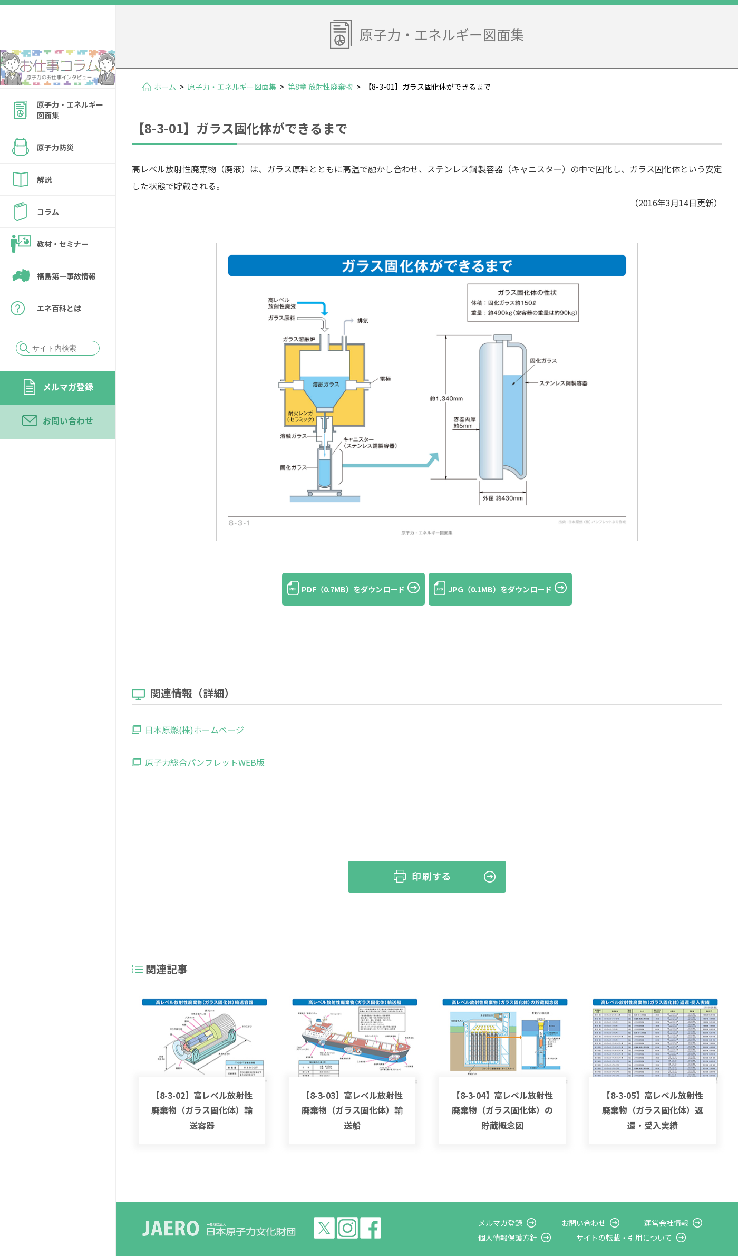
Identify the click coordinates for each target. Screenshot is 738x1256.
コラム (48, 240)
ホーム (165, 86)
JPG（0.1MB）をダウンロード (511, 589)
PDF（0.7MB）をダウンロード (342, 589)
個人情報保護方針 (535, 1221)
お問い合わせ (68, 449)
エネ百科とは (59, 336)
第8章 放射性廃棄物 (320, 86)
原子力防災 (55, 175)
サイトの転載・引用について (643, 1221)
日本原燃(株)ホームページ (194, 713)
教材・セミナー (63, 272)
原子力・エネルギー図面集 (70, 138)
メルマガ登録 (68, 415)
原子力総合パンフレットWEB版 (205, 746)
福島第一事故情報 (66, 304)
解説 (44, 208)
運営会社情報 (676, 1207)
